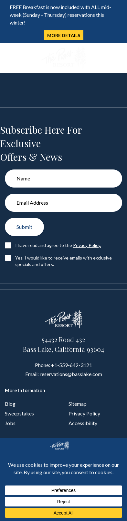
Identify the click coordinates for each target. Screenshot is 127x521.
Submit (24, 227)
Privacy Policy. (87, 245)
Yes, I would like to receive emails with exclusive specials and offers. (63, 261)
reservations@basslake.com (71, 374)
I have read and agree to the (58, 245)
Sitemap (78, 404)
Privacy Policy (84, 413)
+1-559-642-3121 (71, 365)
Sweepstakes (19, 413)
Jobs (10, 423)
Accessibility (83, 423)
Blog (10, 404)
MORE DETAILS (63, 35)
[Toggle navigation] (9, 58)
